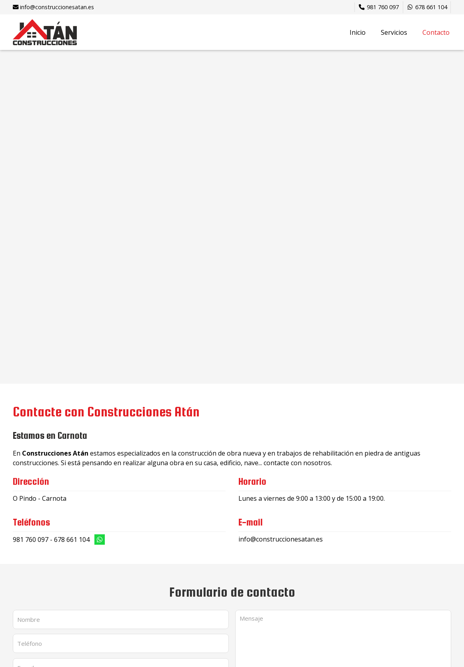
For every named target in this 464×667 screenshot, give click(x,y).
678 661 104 (72, 539)
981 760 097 (30, 539)
